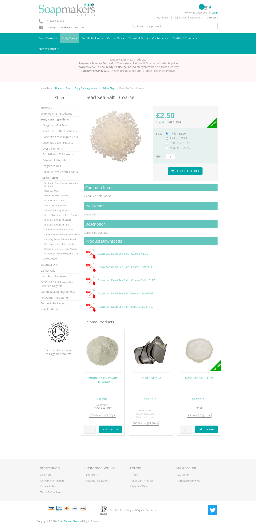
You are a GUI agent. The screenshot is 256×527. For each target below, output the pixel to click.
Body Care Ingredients (87, 88)
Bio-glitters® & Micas (55, 125)
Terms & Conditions (51, 492)
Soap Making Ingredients (56, 113)
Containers (160, 38)
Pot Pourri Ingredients (55, 297)
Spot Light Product (142, 480)
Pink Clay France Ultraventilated (60, 239)
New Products (49, 48)
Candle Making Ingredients (58, 291)
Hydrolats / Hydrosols (54, 276)
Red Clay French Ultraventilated (59, 243)
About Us (45, 475)
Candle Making (92, 38)
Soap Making (48, 38)
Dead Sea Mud (51, 190)
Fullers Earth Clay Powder (56, 210)
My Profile (183, 475)
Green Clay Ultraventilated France (60, 215)
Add (110, 429)
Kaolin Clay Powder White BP (58, 229)
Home (58, 88)
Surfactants (49, 259)
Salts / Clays (109, 88)
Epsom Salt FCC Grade (55, 205)
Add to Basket (185, 171)
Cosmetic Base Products (57, 142)
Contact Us (92, 475)
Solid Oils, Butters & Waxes (59, 131)
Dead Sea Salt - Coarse (56, 195)
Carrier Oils (115, 38)
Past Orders (196, 17)
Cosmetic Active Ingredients (60, 137)
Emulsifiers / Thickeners (57, 154)
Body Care (69, 38)
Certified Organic (185, 38)
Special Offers (139, 486)
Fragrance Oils (51, 166)
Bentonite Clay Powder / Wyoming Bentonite (61, 184)
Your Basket (179, 17)
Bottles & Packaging (53, 303)
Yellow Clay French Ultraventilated (61, 253)
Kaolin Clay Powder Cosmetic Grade (62, 234)
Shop (68, 88)
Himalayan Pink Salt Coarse (57, 219)
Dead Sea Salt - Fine (54, 200)
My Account (163, 17)
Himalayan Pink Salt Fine (56, 224)
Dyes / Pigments (52, 148)
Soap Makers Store (68, 521)
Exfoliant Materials (54, 160)
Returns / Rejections (97, 480)
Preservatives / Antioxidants (60, 172)
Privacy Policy (48, 486)
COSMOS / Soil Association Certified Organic (57, 284)
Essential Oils (138, 38)
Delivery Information (52, 480)
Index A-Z (47, 108)
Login (215, 12)
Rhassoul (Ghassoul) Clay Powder (60, 248)
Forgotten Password (188, 480)
